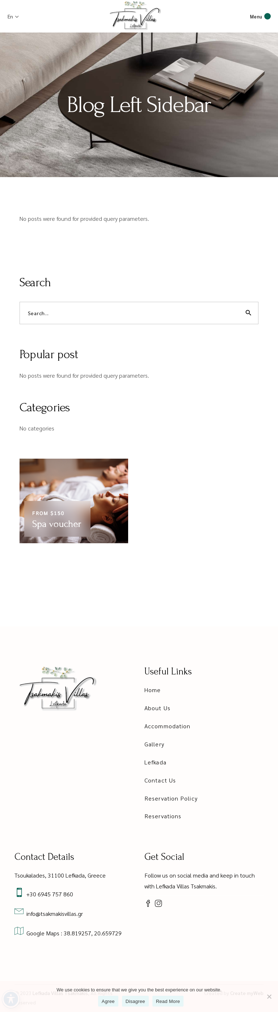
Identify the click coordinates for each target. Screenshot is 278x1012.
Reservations (162, 816)
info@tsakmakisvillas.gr (53, 913)
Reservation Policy (171, 798)
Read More (168, 1001)
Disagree (135, 1001)
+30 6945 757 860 (48, 894)
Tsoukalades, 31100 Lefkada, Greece (60, 875)
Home (152, 690)
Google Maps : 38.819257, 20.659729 (73, 933)
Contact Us (160, 780)
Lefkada (155, 762)
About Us (157, 708)
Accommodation (167, 726)
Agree (108, 1001)
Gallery (154, 744)
